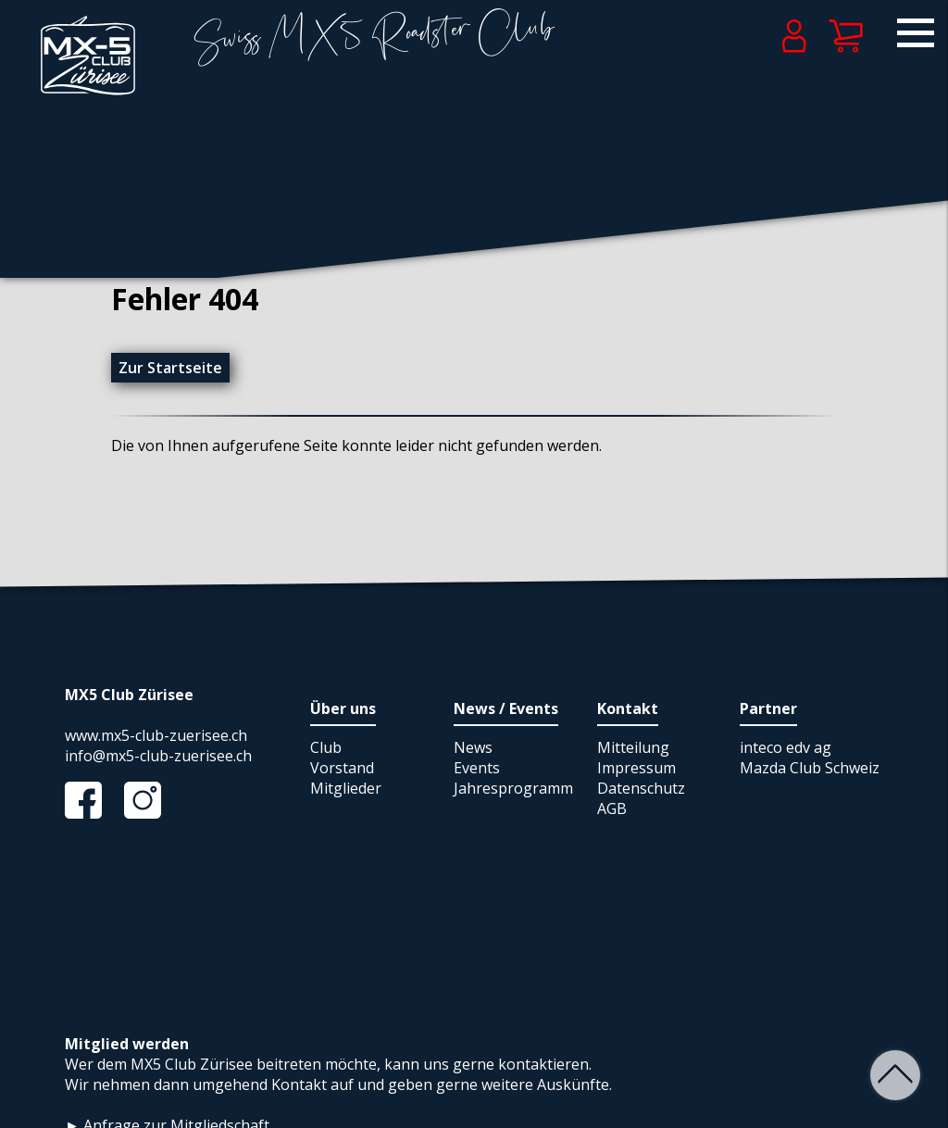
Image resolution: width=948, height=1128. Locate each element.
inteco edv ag (785, 747)
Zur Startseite (170, 367)
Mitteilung (633, 747)
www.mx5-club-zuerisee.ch (156, 735)
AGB (612, 808)
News (473, 747)
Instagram (152, 800)
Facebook (92, 800)
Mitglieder (345, 788)
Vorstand (342, 768)
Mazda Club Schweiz (809, 768)
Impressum (636, 768)
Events (477, 768)
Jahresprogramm (513, 788)
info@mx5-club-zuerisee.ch (158, 756)
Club (326, 747)
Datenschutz (641, 788)
